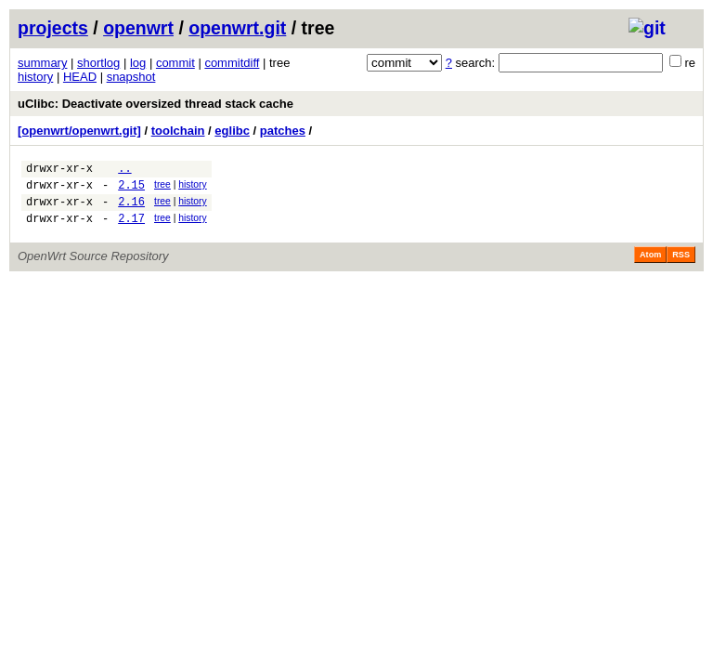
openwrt (138, 28)
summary (42, 63)
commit (175, 63)
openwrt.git (237, 28)
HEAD (80, 77)
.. (124, 170)
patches (282, 131)
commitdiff (231, 63)
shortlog (98, 63)
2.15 (131, 190)
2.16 (131, 209)
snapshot (131, 77)
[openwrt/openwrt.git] (79, 131)
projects (53, 28)
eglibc (232, 131)
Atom (650, 265)
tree (162, 187)
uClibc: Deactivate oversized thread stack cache (155, 104)
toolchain (178, 131)
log (138, 63)
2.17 (131, 229)
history (35, 77)
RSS (681, 265)
